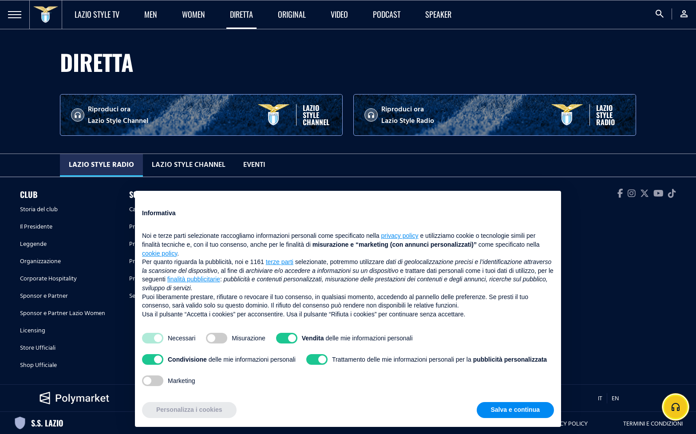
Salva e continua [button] (515, 409)
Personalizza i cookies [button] (189, 409)
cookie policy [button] (159, 253)
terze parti (279, 261)
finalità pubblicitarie (193, 279)
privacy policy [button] (400, 235)
